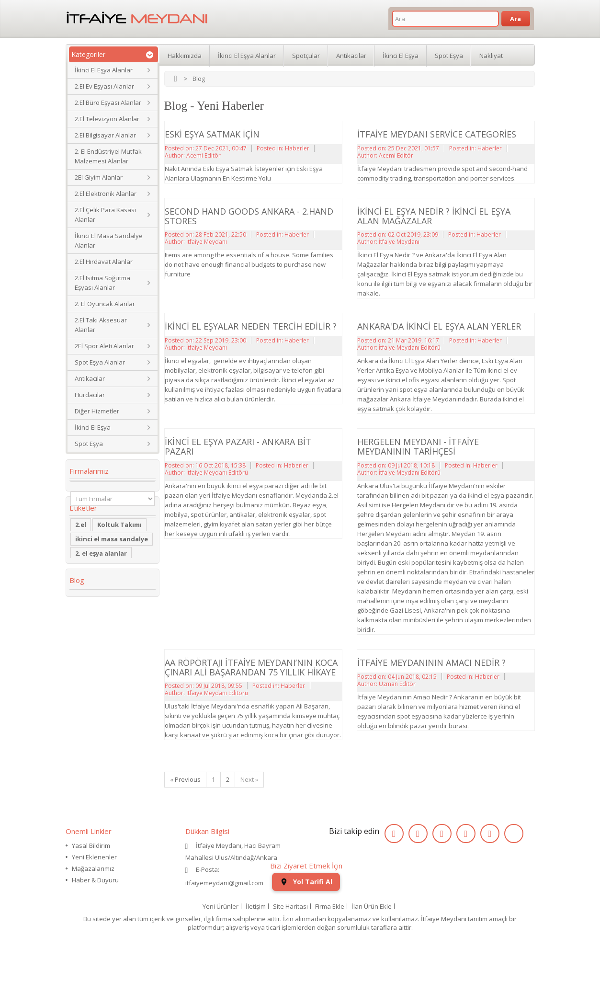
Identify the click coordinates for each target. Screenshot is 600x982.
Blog (76, 759)
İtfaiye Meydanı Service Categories (436, 134)
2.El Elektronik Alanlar (105, 193)
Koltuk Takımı (119, 550)
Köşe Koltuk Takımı (105, 608)
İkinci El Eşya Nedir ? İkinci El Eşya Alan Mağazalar (433, 216)
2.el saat (88, 687)
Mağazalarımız (93, 868)
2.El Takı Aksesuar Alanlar (101, 325)
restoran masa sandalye (98, 640)
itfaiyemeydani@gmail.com (224, 883)
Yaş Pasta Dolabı (101, 673)
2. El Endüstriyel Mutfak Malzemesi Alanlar (108, 156)
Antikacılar (90, 378)
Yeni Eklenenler (94, 857)
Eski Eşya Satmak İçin (212, 134)
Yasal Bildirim (91, 845)
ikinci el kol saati (102, 716)
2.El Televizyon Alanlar (107, 118)
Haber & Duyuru (95, 880)
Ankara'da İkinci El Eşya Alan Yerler (439, 326)
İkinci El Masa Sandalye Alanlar (109, 240)
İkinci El (87, 593)
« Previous (185, 779)
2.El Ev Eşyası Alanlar (104, 86)
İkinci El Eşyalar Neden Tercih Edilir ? (251, 326)
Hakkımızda (185, 54)
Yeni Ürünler (220, 945)
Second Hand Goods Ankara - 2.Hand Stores (249, 216)
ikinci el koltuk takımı (110, 730)
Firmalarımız (89, 471)
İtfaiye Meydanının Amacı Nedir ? (431, 662)
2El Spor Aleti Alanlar (104, 346)
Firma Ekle (329, 945)
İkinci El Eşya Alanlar (104, 70)
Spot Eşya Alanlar (100, 362)
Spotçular (306, 54)
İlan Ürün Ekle (371, 945)
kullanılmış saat (100, 701)
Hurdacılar (90, 394)
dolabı (85, 622)
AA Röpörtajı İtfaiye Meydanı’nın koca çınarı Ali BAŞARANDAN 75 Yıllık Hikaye (251, 667)
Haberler (297, 148)
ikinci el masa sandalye (111, 564)
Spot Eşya (89, 443)
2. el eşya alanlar (101, 579)
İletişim (256, 945)
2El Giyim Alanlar (99, 177)
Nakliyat (491, 54)
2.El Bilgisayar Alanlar (105, 135)
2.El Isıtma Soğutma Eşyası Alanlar (102, 283)
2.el (80, 550)
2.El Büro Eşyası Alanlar (108, 102)
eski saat (127, 687)
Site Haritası (290, 945)
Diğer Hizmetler (97, 411)
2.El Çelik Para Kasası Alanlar (105, 215)
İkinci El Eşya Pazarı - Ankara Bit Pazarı (238, 446)
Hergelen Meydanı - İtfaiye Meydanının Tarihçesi (418, 446)
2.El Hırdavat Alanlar (104, 261)
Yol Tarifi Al (306, 920)
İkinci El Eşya (93, 427)
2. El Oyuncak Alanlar (105, 303)
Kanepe (87, 658)
